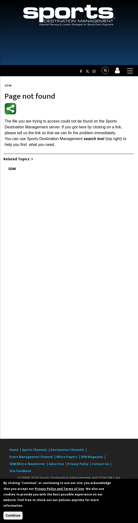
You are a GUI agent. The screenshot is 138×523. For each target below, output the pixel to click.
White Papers (66, 457)
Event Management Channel (31, 457)
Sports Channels (34, 450)
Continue (13, 515)
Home (13, 450)
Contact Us (101, 464)
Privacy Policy (78, 464)
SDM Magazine (92, 457)
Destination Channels (67, 450)
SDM (8, 85)
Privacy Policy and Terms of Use (59, 489)
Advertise (56, 464)
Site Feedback (20, 471)
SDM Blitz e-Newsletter (27, 464)
